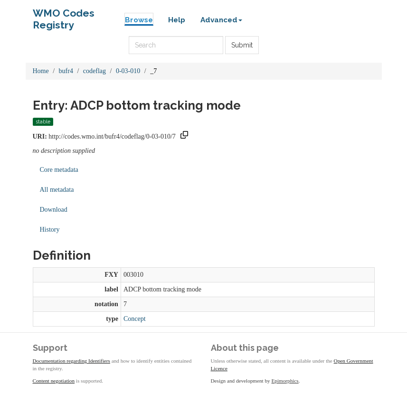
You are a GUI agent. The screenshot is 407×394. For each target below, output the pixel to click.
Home (41, 71)
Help (176, 20)
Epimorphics (285, 381)
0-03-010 (128, 71)
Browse (139, 20)
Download (53, 209)
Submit (242, 45)
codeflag (94, 71)
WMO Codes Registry (64, 15)
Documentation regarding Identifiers (71, 361)
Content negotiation (54, 381)
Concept (134, 318)
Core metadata (59, 169)
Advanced (221, 20)
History (50, 229)
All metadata (57, 189)
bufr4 (66, 71)
